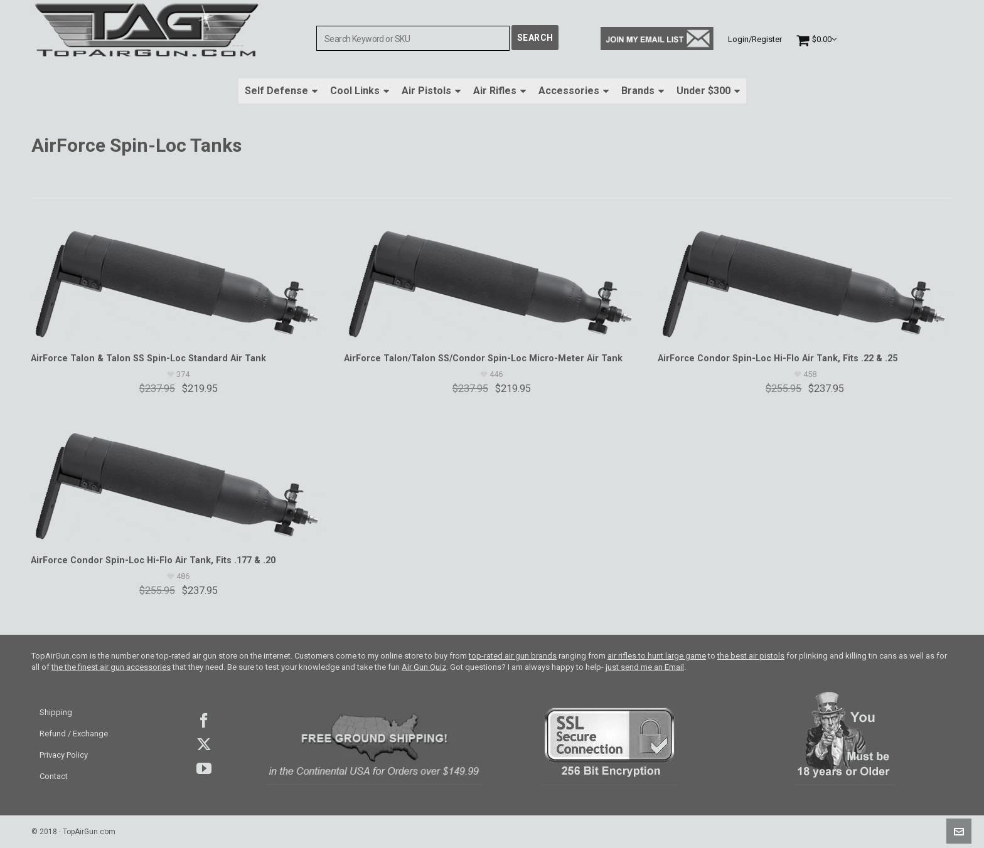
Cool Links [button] (359, 91)
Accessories (573, 91)
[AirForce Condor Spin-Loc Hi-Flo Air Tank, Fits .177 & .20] (178, 481)
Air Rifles (499, 91)
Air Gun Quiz (424, 667)
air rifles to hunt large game (656, 655)
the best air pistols (750, 655)
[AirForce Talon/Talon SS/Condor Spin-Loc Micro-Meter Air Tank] (491, 279)
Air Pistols (431, 91)
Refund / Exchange (74, 733)
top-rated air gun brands (513, 655)
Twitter (203, 744)
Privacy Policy (64, 755)
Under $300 (708, 91)
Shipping (56, 712)
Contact (54, 776)
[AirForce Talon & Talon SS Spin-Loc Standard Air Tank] (178, 279)
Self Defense (281, 91)
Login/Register (755, 39)
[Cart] (816, 39)
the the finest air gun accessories (111, 667)
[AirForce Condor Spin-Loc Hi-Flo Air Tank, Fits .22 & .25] (805, 279)
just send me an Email (645, 667)
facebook (203, 720)
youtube (203, 768)
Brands (642, 91)
